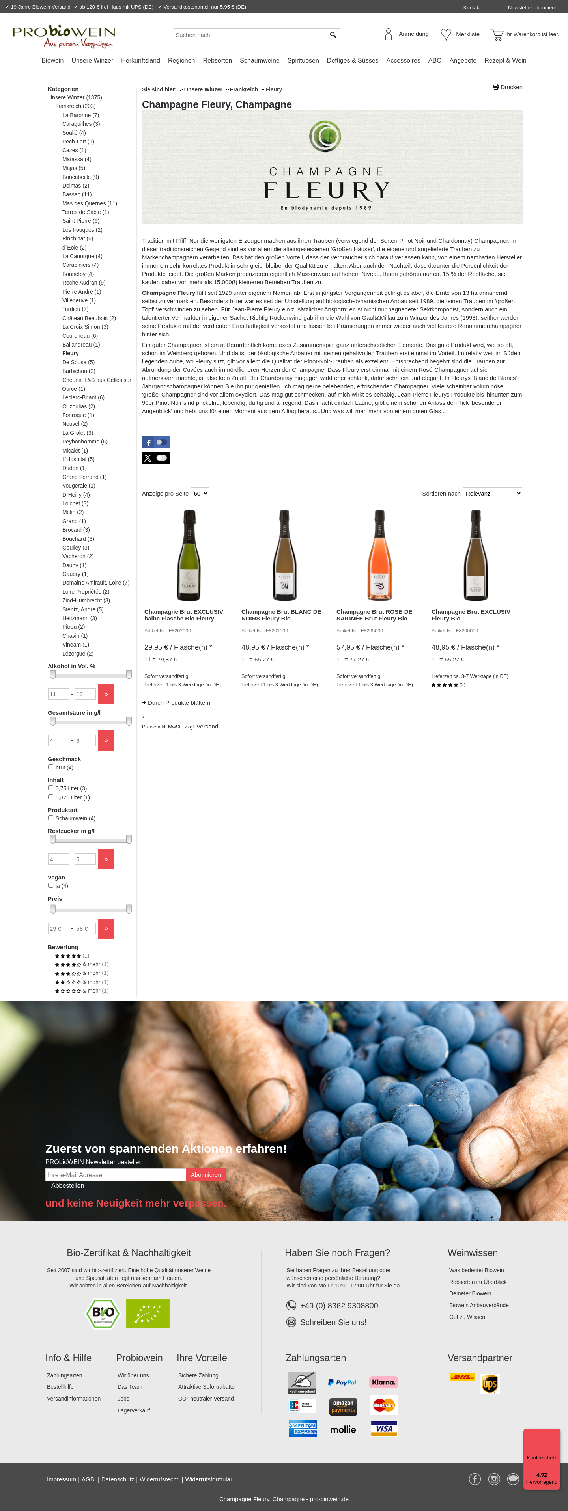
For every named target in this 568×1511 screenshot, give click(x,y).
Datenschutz (117, 1479)
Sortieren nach (441, 493)
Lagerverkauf (134, 1410)
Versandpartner (480, 1358)
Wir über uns (133, 1375)
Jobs (123, 1398)
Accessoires (403, 60)
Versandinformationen (74, 1398)
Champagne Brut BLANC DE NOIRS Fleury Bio (281, 615)
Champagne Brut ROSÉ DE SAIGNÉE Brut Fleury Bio (374, 615)
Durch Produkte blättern (179, 702)
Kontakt (472, 8)
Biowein (52, 60)
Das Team (130, 1387)
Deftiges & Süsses (353, 60)
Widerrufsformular (208, 1479)
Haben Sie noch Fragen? (337, 1252)
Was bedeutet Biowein (476, 1270)
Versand (207, 726)
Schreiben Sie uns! (333, 1322)
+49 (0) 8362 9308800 (332, 1305)
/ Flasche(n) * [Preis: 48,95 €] (275, 647)
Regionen (181, 60)
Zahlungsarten (64, 1375)
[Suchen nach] (249, 35)
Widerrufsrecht (160, 1479)
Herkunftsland (140, 60)
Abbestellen (67, 1185)
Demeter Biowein (470, 1293)
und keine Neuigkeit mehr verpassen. (136, 1203)
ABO (435, 60)
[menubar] (283, 62)
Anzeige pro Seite (165, 493)
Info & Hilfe (68, 1358)
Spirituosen (303, 60)
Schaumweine (260, 60)
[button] (156, 442)
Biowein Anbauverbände (479, 1305)
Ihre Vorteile (202, 1358)
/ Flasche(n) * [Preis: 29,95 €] (178, 647)
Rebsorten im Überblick (478, 1282)
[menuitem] (52, 60)
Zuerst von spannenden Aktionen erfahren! (166, 1148)
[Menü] (555, 1433)
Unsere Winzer (92, 60)
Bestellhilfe (60, 1387)
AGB (89, 1479)
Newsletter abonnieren (533, 8)
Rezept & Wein (505, 60)
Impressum (61, 1479)
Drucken (512, 87)
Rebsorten (217, 60)
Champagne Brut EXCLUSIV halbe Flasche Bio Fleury (183, 615)
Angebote (463, 60)
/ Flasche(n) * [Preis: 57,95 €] (370, 647)
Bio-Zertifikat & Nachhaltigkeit (129, 1252)
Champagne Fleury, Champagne (217, 104)
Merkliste (468, 34)
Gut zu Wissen (467, 1317)
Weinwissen (473, 1252)
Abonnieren (206, 1174)
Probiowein (139, 1358)
